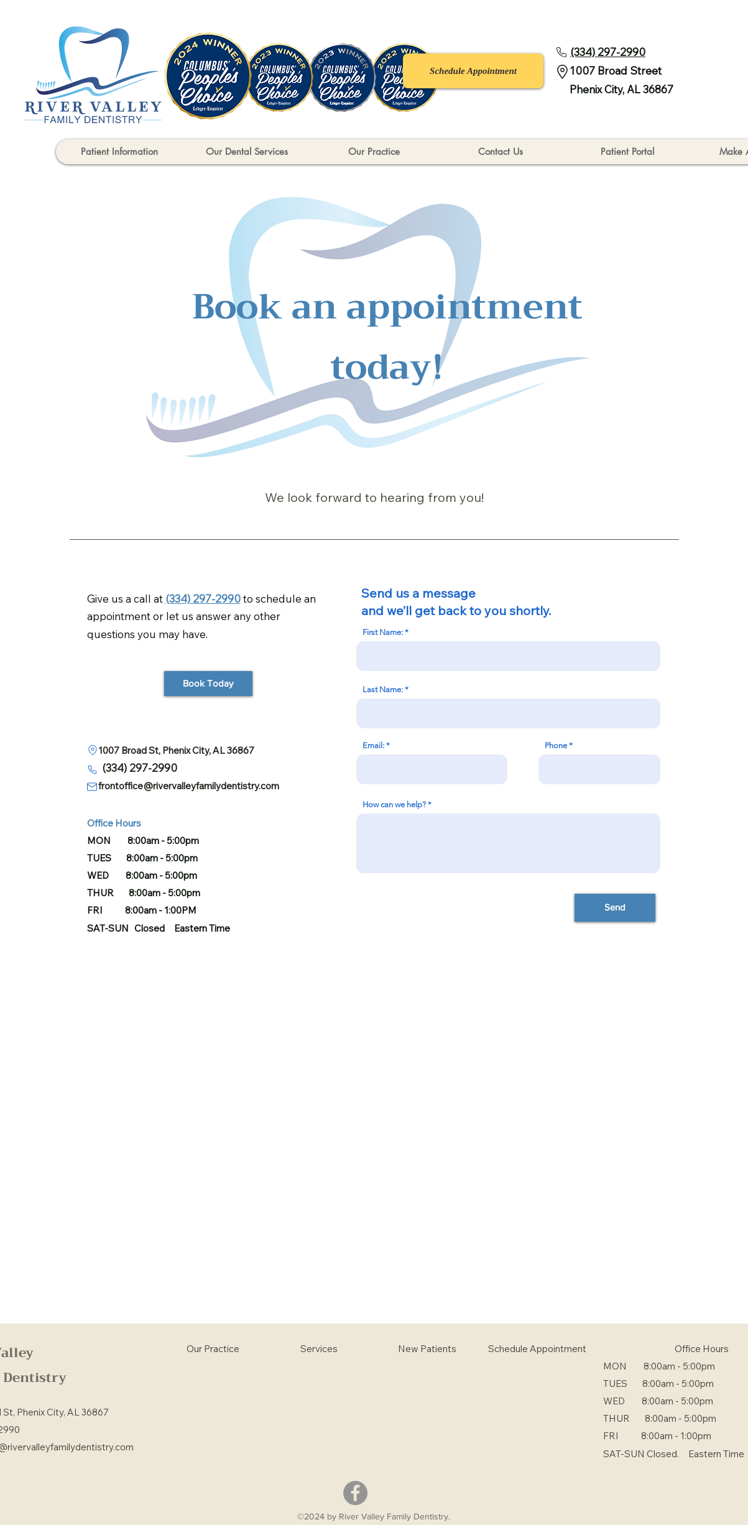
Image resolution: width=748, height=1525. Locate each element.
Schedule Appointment (537, 1349)
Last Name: (382, 689)
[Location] (92, 750)
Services (319, 1349)
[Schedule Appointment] (473, 70)
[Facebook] (355, 1493)
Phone (556, 745)
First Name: (382, 632)
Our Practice (213, 1349)
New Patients (427, 1349)
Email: (373, 745)
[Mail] (92, 787)
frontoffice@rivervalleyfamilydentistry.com (183, 786)
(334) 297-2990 (139, 767)
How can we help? (394, 804)
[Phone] (561, 52)
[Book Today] (208, 683)
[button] (119, 151)
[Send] (615, 908)
